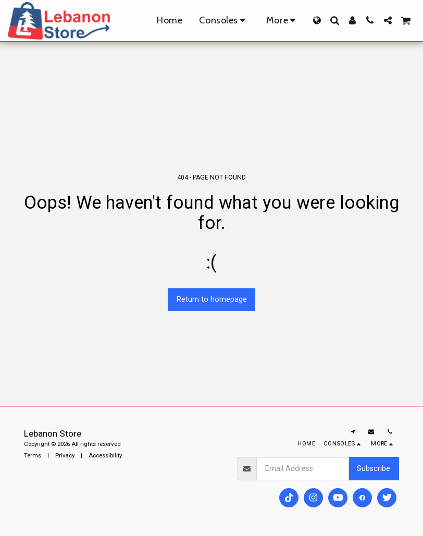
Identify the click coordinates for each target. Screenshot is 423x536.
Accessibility (105, 455)
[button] (334, 20)
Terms (32, 455)
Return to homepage (212, 299)
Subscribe (373, 468)
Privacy (64, 455)
